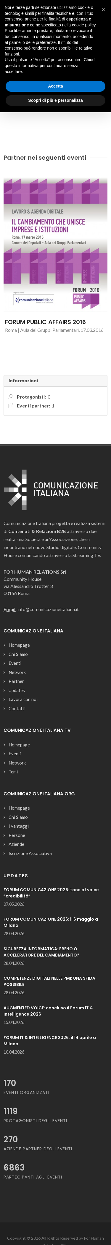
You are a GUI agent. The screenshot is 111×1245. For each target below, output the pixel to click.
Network (17, 672)
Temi (13, 771)
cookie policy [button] (83, 25)
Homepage (19, 645)
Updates (17, 690)
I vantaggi (19, 826)
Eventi (15, 663)
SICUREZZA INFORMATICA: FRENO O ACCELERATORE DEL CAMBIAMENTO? (41, 952)
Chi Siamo (18, 654)
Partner (16, 681)
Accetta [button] (55, 86)
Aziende (16, 844)
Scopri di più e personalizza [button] (55, 100)
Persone (17, 835)
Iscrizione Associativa (30, 853)
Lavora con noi (23, 699)
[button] (103, 9)
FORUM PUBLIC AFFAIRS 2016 (45, 322)
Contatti (17, 708)
